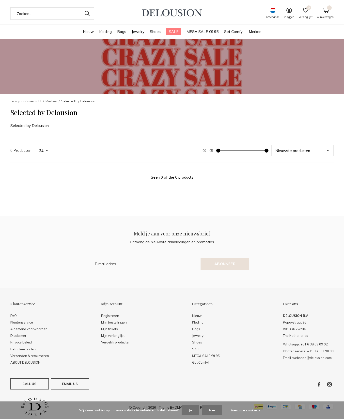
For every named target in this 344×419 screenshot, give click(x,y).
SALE (173, 31)
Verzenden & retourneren (29, 356)
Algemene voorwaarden (28, 329)
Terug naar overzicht (25, 101)
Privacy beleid (21, 342)
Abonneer (224, 264)
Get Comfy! (233, 31)
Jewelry (138, 31)
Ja (190, 410)
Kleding (105, 31)
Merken (255, 31)
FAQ (13, 316)
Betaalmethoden (23, 349)
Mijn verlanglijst (113, 336)
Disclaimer (18, 336)
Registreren (110, 316)
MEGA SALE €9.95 (203, 31)
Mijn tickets (109, 329)
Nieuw (88, 31)
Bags (121, 31)
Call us (29, 384)
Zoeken (87, 13)
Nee (212, 410)
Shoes (155, 31)
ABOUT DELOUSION (25, 362)
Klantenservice (21, 322)
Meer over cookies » (245, 410)
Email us (70, 384)
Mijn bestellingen (114, 322)
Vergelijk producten (115, 342)
